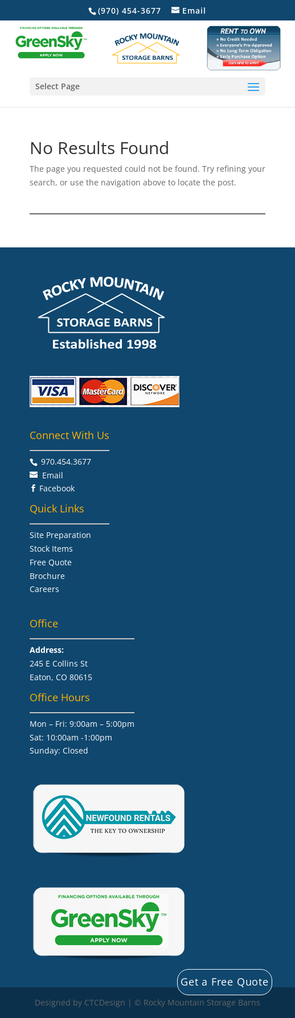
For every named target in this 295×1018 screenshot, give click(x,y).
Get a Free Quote (225, 981)
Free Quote (51, 562)
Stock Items (51, 548)
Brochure (47, 575)
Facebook (57, 488)
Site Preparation (60, 534)
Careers (44, 589)
